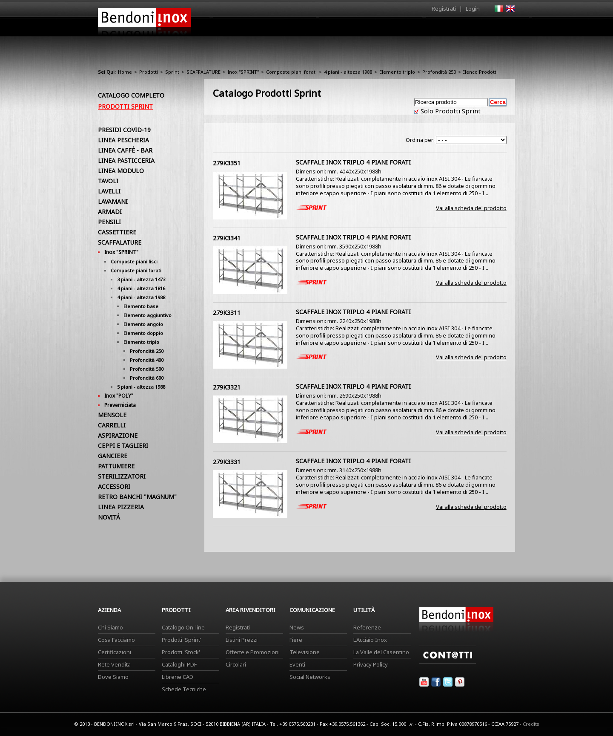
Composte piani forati (291, 72)
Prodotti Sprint (125, 106)
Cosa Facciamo (116, 640)
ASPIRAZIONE (117, 435)
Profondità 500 (146, 369)
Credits (531, 724)
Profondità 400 (146, 360)
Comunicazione (428, 28)
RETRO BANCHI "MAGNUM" (137, 497)
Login (473, 8)
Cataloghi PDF (179, 664)
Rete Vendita (114, 664)
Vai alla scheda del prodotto (471, 208)
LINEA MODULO (121, 171)
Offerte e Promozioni (253, 652)
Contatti (503, 26)
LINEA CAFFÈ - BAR (125, 150)
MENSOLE (112, 415)
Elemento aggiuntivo (147, 315)
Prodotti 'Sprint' (181, 640)
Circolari (236, 664)
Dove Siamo (113, 677)
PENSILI (109, 222)
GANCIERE (112, 456)
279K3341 (227, 238)
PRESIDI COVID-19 (124, 130)
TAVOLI (108, 181)
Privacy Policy (370, 664)
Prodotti (326, 28)
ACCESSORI (114, 486)
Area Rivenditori (373, 28)
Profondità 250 (439, 72)
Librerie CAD (177, 677)
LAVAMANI (113, 201)
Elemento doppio (143, 333)
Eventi (297, 664)
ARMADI (110, 212)
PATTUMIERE (116, 466)
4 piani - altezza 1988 (348, 72)
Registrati (444, 8)
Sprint (172, 72)
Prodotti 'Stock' (181, 652)
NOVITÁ (109, 517)
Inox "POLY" (118, 395)
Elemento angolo (143, 324)
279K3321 (227, 387)
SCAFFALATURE (203, 72)
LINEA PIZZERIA (121, 507)
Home (258, 26)
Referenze (367, 627)
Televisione (304, 652)
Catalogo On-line (183, 627)
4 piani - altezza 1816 (141, 288)
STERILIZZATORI (122, 476)
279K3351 (227, 163)
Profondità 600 (146, 378)
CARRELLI (112, 425)
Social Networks (309, 677)
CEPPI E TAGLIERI (123, 446)
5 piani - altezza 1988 (141, 387)
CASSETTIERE (117, 232)
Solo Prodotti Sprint (450, 111)
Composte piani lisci (134, 261)
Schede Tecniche (184, 689)
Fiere (295, 640)
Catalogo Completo (131, 95)
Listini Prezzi (242, 640)
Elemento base (140, 306)
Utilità (471, 28)
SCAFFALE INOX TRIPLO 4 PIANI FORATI (353, 162)
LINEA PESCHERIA (123, 140)
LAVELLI (109, 191)
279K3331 (227, 462)
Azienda (291, 28)
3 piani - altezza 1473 (141, 279)
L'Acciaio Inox (370, 640)
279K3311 (227, 313)
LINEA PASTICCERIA (126, 160)
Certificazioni (114, 652)
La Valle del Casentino (381, 652)
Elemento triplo (397, 72)
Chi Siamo (110, 627)
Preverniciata (120, 405)
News (296, 627)
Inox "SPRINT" (243, 72)
